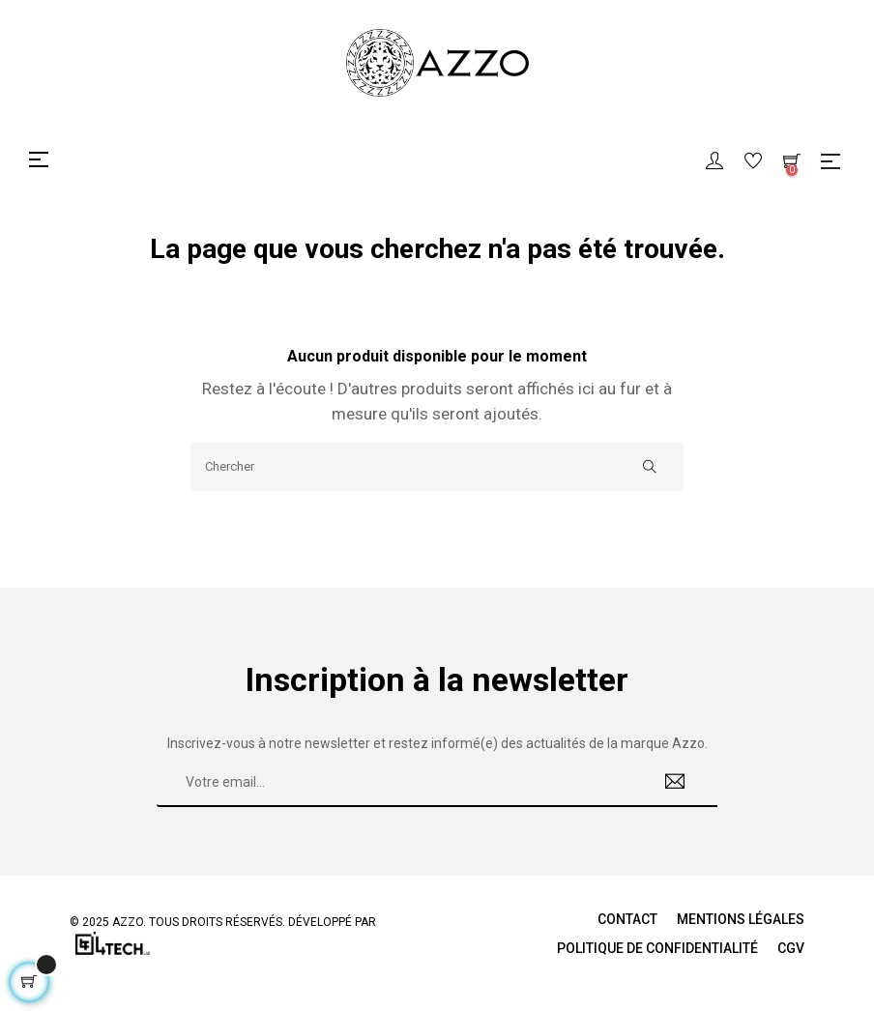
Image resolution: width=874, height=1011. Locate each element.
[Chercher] (437, 467)
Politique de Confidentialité (657, 948)
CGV (790, 948)
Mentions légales (740, 919)
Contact (627, 919)
